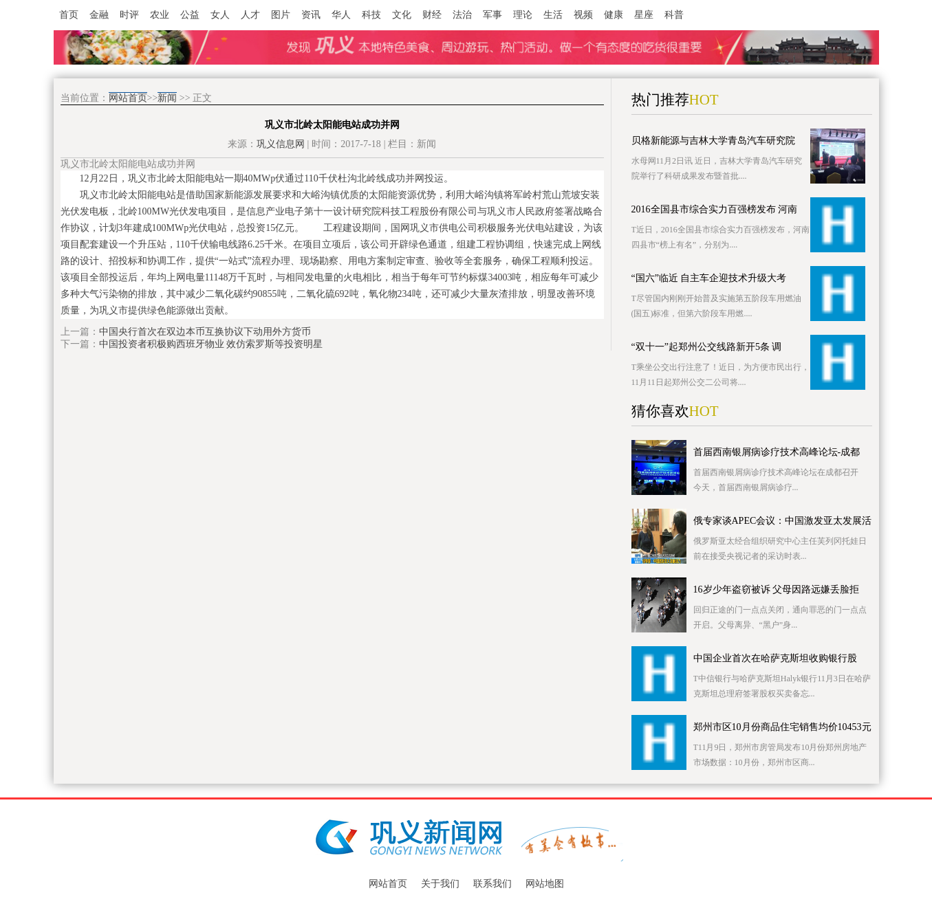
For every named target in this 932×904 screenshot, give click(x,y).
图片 (280, 15)
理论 (522, 15)
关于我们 (440, 884)
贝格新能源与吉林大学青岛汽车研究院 (713, 140)
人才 (250, 15)
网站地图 (544, 884)
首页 (68, 15)
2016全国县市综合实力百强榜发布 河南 (714, 209)
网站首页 (128, 98)
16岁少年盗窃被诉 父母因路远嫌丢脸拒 (776, 589)
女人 (220, 15)
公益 (189, 15)
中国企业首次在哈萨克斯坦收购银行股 (775, 658)
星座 (643, 15)
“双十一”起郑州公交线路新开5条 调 (706, 347)
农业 (159, 15)
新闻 (167, 98)
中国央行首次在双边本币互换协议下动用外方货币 (205, 332)
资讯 (311, 15)
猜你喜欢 (660, 411)
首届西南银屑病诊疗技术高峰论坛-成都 (776, 452)
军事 (492, 15)
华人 (341, 15)
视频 (583, 15)
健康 (613, 15)
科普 (674, 15)
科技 (371, 15)
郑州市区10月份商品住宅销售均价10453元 (782, 727)
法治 (462, 15)
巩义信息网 (281, 144)
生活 (553, 15)
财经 (432, 15)
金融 (99, 15)
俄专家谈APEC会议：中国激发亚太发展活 (782, 521)
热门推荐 (660, 99)
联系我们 (492, 884)
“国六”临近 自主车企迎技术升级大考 (709, 278)
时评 (129, 15)
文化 (401, 15)
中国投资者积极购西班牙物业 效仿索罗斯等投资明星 (211, 344)
